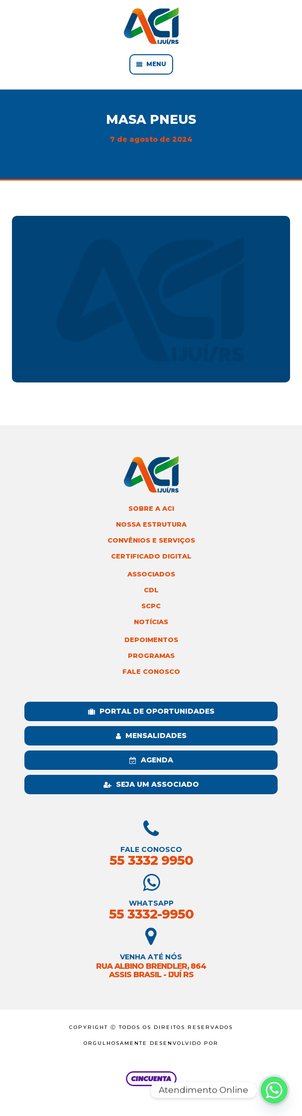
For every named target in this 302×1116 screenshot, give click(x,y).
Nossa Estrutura (151, 524)
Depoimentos (151, 640)
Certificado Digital (151, 556)
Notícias (151, 622)
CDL (151, 590)
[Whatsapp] (274, 1090)
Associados (151, 574)
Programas (151, 655)
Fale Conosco (151, 671)
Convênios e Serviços (151, 540)
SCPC (151, 606)
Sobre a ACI (151, 508)
